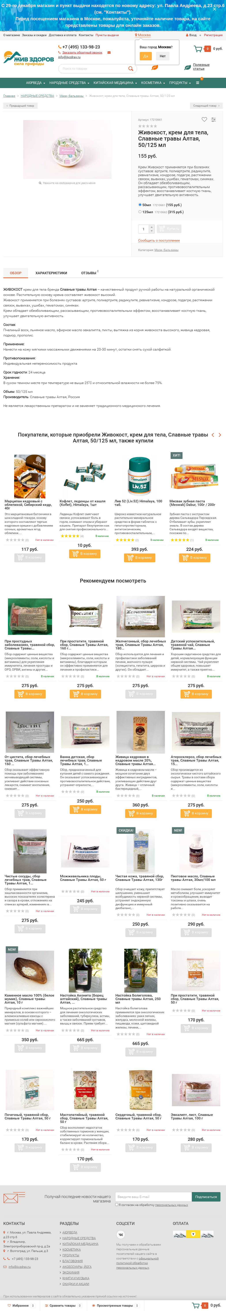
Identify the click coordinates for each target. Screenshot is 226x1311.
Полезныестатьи (201, 67)
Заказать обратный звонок (82, 52)
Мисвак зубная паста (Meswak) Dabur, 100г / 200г (192, 503)
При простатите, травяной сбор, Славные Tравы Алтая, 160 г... (84, 644)
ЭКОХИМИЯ (70, 1272)
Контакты (86, 35)
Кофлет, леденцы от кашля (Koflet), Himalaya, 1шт (82, 503)
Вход (191, 35)
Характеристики (51, 273)
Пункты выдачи (107, 35)
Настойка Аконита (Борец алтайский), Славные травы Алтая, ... (83, 998)
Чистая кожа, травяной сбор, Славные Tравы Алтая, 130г (139, 878)
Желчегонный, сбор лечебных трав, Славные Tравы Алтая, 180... (140, 644)
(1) (182, 540)
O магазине (11, 35)
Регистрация (213, 35)
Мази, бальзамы (166, 250)
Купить (173, 228)
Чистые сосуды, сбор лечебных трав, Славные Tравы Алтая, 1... (26, 879)
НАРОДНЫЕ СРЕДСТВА (67, 83)
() (160, 205)
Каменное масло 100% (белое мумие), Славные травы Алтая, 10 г (29, 998)
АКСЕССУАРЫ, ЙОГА (77, 1266)
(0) (17, 540)
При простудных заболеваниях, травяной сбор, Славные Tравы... (30, 644)
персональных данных (171, 1205)
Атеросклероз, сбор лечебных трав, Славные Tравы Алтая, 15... (196, 760)
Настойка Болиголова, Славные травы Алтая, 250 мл (138, 998)
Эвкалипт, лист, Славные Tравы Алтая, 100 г (192, 1116)
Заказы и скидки (34, 35)
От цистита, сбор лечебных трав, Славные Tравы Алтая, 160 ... (29, 760)
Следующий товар (206, 105)
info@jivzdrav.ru (69, 57)
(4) (72, 536)
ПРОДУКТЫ (178, 83)
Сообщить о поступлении (159, 240)
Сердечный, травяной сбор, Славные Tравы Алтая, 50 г (138, 1116)
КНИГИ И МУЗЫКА (75, 1278)
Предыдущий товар (20, 105)
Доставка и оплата (63, 35)
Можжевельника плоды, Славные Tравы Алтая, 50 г (83, 878)
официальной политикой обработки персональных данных (137, 1263)
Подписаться (206, 1197)
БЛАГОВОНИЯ (72, 1261)
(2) (127, 540)
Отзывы (89, 272)
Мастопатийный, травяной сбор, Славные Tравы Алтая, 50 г (84, 1118)
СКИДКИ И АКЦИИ (75, 1284)
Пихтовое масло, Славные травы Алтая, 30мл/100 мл (193, 878)
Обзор (15, 273)
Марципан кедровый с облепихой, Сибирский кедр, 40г (28, 504)
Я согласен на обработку (151, 1205)
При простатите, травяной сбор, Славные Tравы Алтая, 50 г (195, 998)
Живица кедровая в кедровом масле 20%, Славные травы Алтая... (135, 760)
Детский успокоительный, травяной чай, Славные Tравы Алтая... (193, 644)
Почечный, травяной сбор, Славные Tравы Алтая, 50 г (28, 1116)
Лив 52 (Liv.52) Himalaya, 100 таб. (138, 503)
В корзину (33, 557)
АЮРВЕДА (34, 83)
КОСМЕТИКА (151, 83)
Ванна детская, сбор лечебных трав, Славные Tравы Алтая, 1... (81, 760)
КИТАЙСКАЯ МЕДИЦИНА (114, 83)
